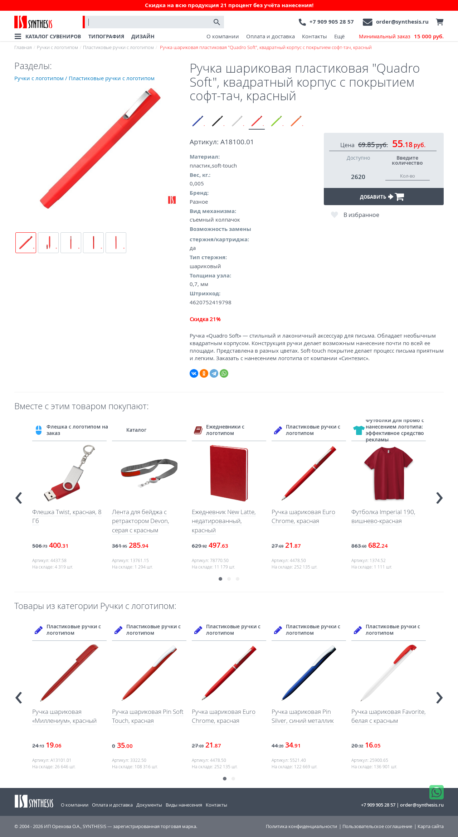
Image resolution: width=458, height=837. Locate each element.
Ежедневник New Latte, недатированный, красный (224, 521)
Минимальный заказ (401, 36)
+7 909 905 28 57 (332, 21)
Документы (149, 805)
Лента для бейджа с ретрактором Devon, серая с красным (140, 521)
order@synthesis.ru (402, 21)
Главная (23, 47)
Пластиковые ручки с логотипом (118, 47)
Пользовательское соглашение (377, 826)
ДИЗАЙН (143, 36)
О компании (222, 36)
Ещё (339, 36)
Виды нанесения (184, 805)
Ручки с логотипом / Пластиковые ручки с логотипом (84, 78)
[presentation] (18, 495)
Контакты (314, 36)
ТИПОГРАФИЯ (106, 36)
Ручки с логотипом (57, 47)
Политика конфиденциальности (301, 826)
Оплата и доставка (270, 36)
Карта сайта (431, 826)
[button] (220, 578)
